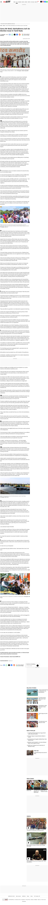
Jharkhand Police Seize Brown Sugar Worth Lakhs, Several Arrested (37, 733)
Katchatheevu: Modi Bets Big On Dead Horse (43, 707)
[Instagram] (43, 1)
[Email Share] (9, 34)
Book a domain (18, 896)
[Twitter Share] (14, 34)
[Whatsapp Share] (12, 34)
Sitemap (32, 899)
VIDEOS (29, 816)
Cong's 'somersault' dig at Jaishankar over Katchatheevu (43, 691)
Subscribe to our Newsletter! (30, 664)
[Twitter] (41, 1)
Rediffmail (24, 896)
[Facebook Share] (17, 34)
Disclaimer (23, 899)
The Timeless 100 (37, 896)
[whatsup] (47, 1)
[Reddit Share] (19, 34)
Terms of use (43, 899)
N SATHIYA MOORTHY (2, 35)
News (4, 25)
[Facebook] (45, 1)
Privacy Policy (28, 899)
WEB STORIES (30, 778)
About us (39, 899)
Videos (31, 896)
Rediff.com (13, 899)
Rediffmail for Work (11, 896)
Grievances (24, 901)
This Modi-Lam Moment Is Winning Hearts (35, 830)
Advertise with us (18, 899)
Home (1, 25)
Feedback (35, 899)
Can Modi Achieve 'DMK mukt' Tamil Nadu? (42, 699)
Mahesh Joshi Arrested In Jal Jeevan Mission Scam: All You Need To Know (37, 743)
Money (28, 896)
